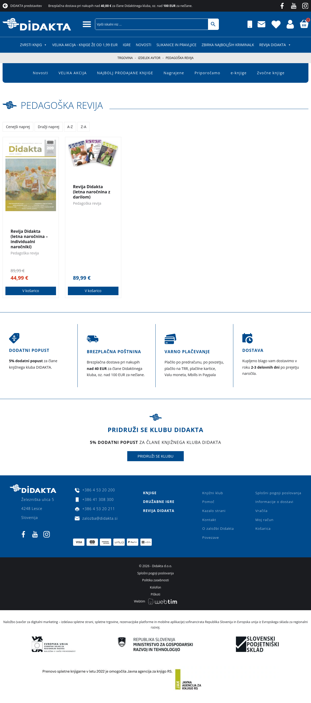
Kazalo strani (214, 511)
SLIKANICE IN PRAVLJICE (176, 44)
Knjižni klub (212, 493)
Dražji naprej (48, 126)
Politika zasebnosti (155, 583)
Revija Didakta (275, 44)
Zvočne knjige (271, 72)
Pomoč (208, 502)
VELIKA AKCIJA (73, 72)
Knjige (149, 493)
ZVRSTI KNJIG (33, 44)
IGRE (127, 44)
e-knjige (239, 72)
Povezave (210, 539)
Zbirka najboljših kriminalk (228, 44)
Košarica (262, 530)
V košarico (30, 290)
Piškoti (155, 597)
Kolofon (155, 590)
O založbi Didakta (218, 530)
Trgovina (125, 58)
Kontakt (209, 520)
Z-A (83, 126)
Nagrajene (174, 72)
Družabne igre (158, 502)
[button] (87, 24)
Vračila (260, 511)
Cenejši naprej (18, 126)
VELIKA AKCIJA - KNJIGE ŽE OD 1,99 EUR (84, 44)
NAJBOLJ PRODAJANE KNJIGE (125, 72)
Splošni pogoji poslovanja (277, 493)
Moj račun (263, 520)
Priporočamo (207, 72)
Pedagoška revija (66, 105)
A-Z (70, 126)
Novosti (143, 44)
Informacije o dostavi (273, 502)
